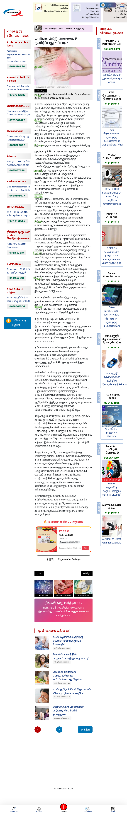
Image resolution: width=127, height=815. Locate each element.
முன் (39, 573)
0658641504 (17, 306)
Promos (39, 810)
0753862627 (17, 120)
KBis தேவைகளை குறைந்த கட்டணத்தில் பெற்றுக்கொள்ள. (113, 137)
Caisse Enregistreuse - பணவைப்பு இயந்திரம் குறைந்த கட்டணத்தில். (111, 316)
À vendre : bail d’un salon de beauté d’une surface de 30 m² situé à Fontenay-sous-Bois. (62, 94)
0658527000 (17, 145)
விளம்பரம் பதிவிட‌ (17, 322)
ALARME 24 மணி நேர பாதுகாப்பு (112, 541)
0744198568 (17, 221)
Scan (113, 810)
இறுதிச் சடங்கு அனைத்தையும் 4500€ (112, 78)
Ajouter (63, 810)
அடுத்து (86, 573)
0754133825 (112, 403)
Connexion (108, 5)
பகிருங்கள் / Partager (63, 559)
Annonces (14, 810)
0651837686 (16, 170)
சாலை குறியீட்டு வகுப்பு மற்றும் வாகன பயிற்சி (111, 489)
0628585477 (17, 196)
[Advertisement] (16, 383)
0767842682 (17, 95)
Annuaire (88, 810)
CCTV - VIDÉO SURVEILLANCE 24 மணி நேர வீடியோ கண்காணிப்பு (112, 196)
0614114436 (17, 66)
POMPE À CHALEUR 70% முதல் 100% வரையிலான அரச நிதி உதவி (112, 255)
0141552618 (16, 253)
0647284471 (112, 49)
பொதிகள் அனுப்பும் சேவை (111, 432)
